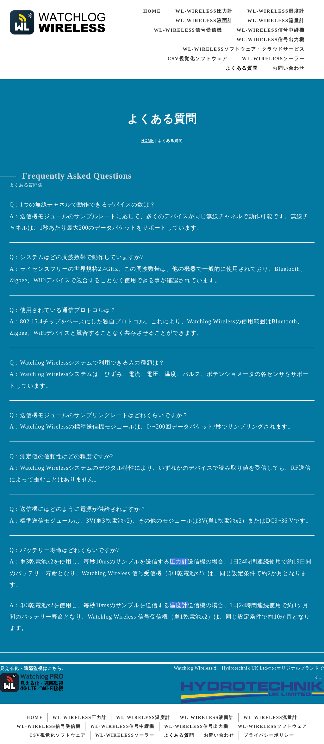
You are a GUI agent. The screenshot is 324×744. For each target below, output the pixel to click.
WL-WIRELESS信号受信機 (188, 30)
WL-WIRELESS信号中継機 (271, 30)
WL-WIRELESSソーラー (273, 58)
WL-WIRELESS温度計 (276, 11)
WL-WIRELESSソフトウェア (272, 724)
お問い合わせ (288, 68)
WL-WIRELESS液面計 (204, 20)
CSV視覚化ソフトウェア (197, 58)
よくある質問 (242, 68)
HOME (152, 11)
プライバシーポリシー (269, 733)
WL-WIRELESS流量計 (276, 20)
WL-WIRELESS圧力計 (204, 11)
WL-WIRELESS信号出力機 (271, 39)
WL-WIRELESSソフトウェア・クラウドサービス (244, 49)
